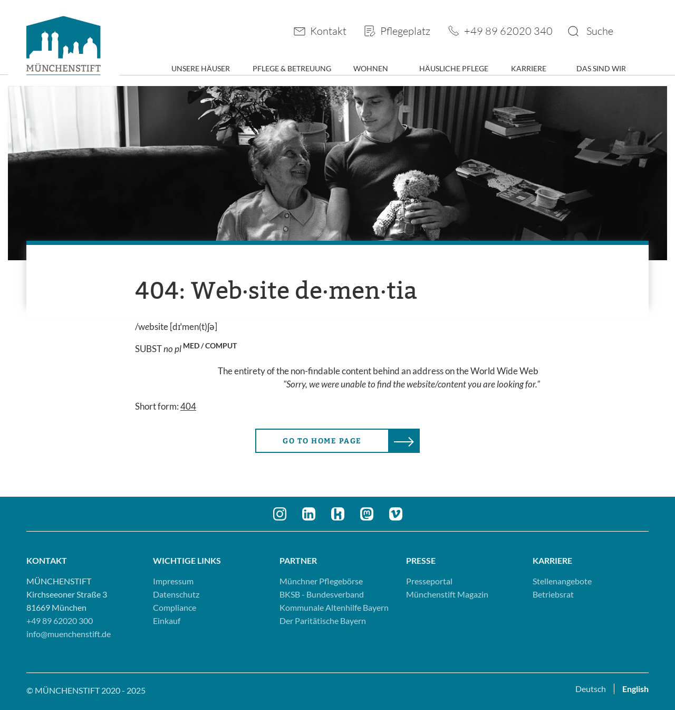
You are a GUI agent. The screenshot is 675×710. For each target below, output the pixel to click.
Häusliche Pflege (453, 68)
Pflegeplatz (405, 30)
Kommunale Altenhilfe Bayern (334, 607)
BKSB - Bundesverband (321, 594)
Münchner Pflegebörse (321, 581)
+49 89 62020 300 (59, 621)
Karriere (528, 68)
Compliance (174, 607)
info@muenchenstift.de (68, 634)
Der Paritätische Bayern (322, 621)
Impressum (173, 581)
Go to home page (322, 441)
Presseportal (429, 581)
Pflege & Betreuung (292, 68)
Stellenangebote (562, 581)
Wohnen (370, 68)
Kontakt (328, 30)
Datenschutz (176, 594)
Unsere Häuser (200, 68)
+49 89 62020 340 (508, 30)
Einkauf (166, 621)
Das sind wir (601, 68)
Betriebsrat (553, 594)
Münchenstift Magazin (447, 594)
